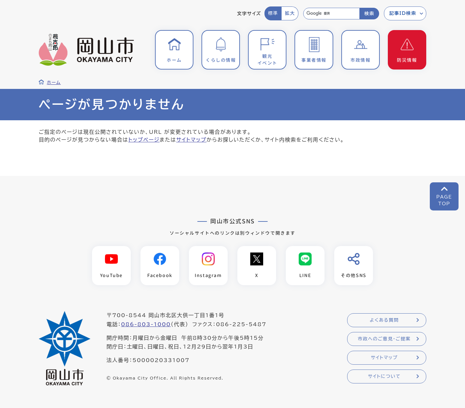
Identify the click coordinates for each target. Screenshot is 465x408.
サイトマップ (191, 139)
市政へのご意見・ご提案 (384, 339)
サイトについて (384, 376)
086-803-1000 (146, 324)
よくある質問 (384, 320)
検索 (369, 13)
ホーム (54, 82)
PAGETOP (444, 200)
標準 (273, 13)
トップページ (144, 139)
